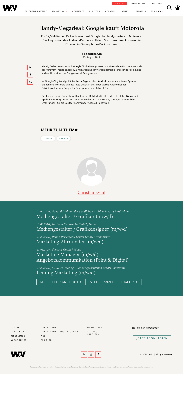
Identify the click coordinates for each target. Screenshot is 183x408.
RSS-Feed (46, 340)
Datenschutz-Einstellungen (59, 332)
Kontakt (16, 327)
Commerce (78, 11)
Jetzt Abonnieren (152, 338)
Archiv (63, 138)
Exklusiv (156, 11)
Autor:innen (19, 340)
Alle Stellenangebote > (61, 282)
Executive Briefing (36, 11)
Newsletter (158, 4)
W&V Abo (120, 4)
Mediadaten (95, 327)
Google (48, 138)
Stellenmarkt (138, 4)
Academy (110, 11)
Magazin (141, 11)
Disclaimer (18, 336)
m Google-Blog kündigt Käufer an (66, 81)
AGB (43, 336)
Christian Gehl (94, 53)
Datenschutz (49, 327)
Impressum (17, 332)
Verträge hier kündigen (96, 333)
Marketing (58, 11)
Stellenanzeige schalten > (114, 282)
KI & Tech (94, 11)
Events (125, 11)
